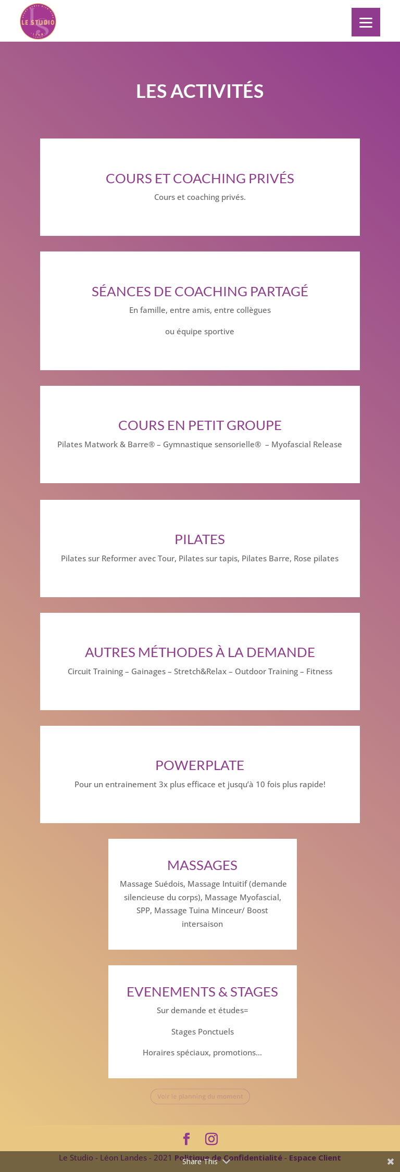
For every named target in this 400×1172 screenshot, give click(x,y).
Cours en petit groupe (200, 425)
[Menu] (366, 22)
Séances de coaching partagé (200, 291)
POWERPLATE (199, 765)
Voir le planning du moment (199, 1096)
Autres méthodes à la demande (200, 652)
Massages (202, 864)
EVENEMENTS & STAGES (202, 991)
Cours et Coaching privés (200, 178)
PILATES (199, 539)
